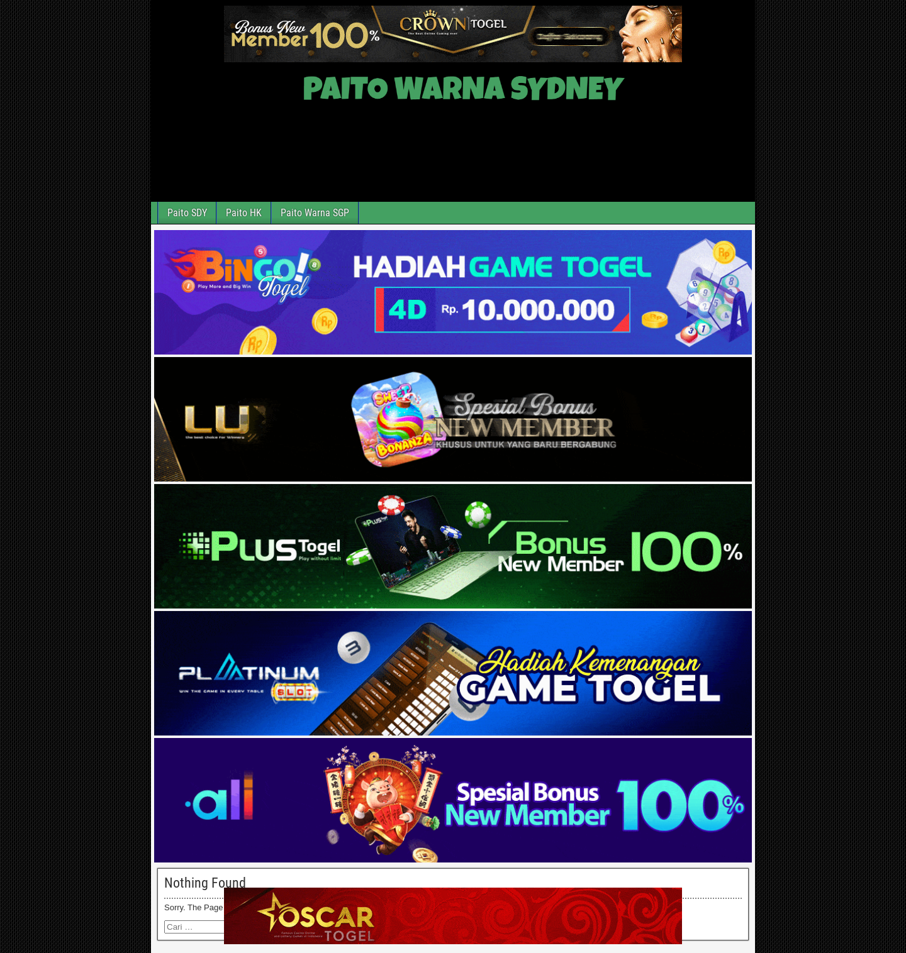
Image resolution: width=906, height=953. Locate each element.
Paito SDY (187, 213)
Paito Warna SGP (315, 213)
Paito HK (244, 213)
